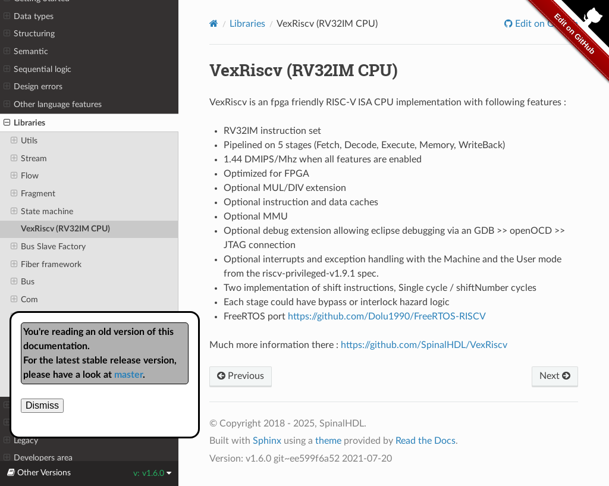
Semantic (26, 51)
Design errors (33, 86)
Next (554, 376)
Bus (22, 282)
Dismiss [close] (42, 405)
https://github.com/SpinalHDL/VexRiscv (424, 345)
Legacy (21, 440)
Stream (29, 158)
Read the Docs (425, 441)
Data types (29, 16)
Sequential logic (37, 69)
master (128, 375)
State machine (42, 211)
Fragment (33, 194)
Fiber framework (46, 264)
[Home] (213, 23)
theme (328, 441)
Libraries (24, 123)
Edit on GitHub (545, 24)
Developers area (38, 458)
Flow (25, 176)
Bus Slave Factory (48, 247)
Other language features (53, 104)
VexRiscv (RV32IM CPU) (65, 228)
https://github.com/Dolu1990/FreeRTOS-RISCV (387, 316)
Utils (24, 141)
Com (24, 299)
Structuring (29, 34)
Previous (240, 376)
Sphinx (267, 441)
